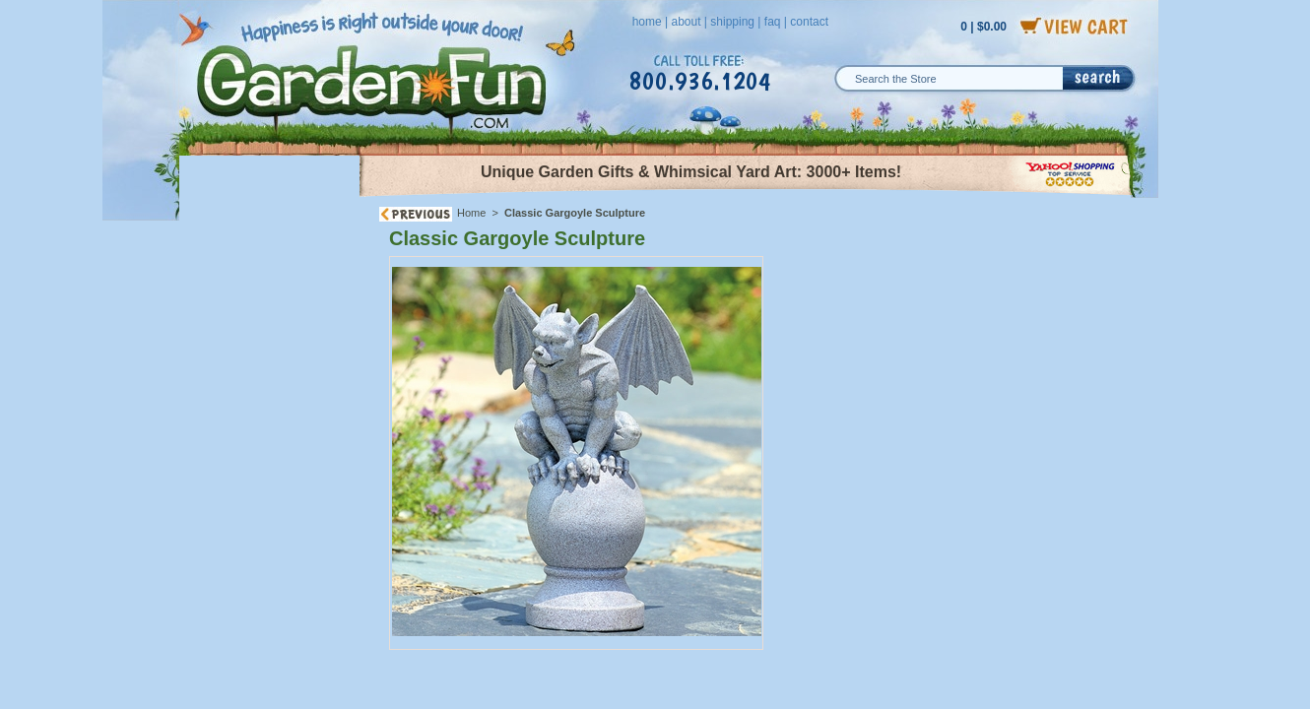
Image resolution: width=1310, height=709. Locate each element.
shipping (732, 22)
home (647, 22)
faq (772, 22)
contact (809, 22)
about (685, 22)
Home (471, 213)
